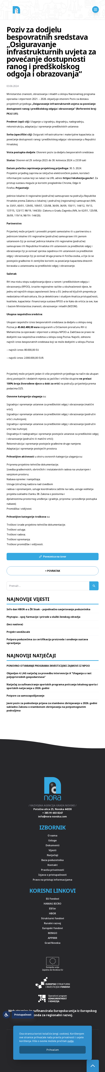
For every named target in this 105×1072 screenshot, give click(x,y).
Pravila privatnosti (52, 870)
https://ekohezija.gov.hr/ (78, 178)
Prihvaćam (52, 1049)
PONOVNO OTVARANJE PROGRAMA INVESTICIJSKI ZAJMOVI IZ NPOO (48, 665)
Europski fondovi (52, 928)
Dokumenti (52, 845)
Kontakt (53, 865)
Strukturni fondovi (52, 918)
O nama (52, 835)
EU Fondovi (52, 898)
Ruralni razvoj (52, 923)
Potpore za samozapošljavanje (25, 695)
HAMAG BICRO (52, 903)
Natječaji (52, 855)
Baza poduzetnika (52, 860)
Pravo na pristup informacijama (52, 879)
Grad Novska (52, 943)
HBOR (52, 913)
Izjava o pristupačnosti (52, 874)
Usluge (52, 840)
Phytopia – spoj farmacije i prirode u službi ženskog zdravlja (43, 617)
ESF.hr (52, 908)
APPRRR (52, 938)
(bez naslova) (15, 624)
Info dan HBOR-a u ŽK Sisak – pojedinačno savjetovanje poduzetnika (48, 609)
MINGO (52, 933)
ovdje (70, 1041)
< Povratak (52, 571)
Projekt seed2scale (18, 632)
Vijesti (52, 850)
